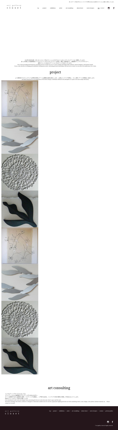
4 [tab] (60, 57)
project (44, 8)
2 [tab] (56, 57)
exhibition (52, 8)
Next (110, 35)
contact (101, 410)
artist (60, 8)
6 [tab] (64, 57)
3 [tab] (58, 57)
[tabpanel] (59, 35)
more (2, 68)
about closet (80, 8)
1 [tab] (54, 57)
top (38, 8)
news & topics (90, 8)
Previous (7, 35)
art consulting (69, 8)
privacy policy (109, 410)
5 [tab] (62, 57)
